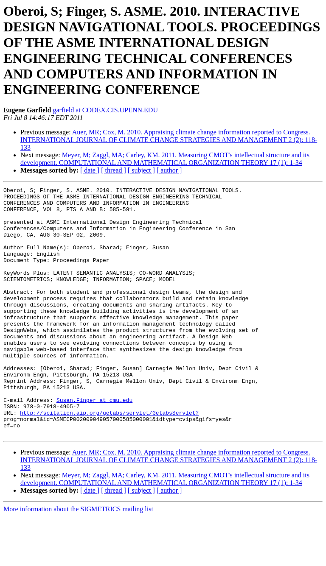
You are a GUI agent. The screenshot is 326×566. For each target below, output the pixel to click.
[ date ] (89, 170)
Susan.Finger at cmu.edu (94, 443)
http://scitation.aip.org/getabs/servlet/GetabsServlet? (109, 458)
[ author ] (169, 170)
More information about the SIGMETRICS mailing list (78, 558)
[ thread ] (113, 170)
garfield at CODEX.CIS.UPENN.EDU (105, 110)
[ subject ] (141, 170)
